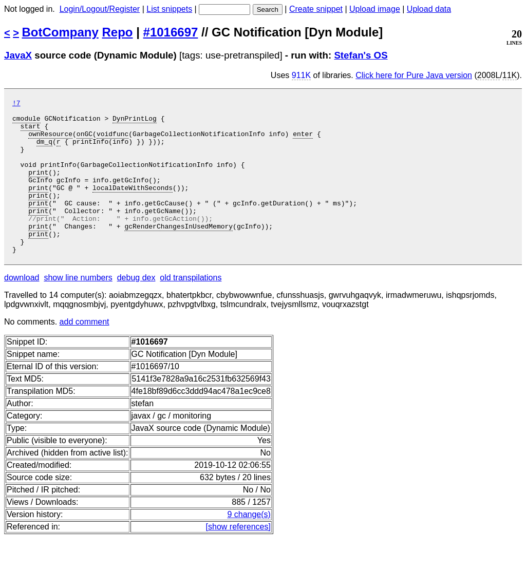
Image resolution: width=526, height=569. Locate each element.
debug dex (136, 308)
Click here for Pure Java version (413, 75)
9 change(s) (249, 545)
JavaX (18, 55)
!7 (16, 104)
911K (301, 75)
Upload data (429, 9)
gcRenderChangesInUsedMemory (178, 252)
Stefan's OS (360, 55)
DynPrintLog (134, 122)
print (38, 187)
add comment (84, 352)
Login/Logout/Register (100, 9)
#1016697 (170, 32)
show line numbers (78, 308)
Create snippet (316, 9)
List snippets (169, 9)
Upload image (374, 9)
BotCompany (60, 32)
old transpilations (190, 308)
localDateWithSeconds (132, 206)
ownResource (50, 141)
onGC (84, 141)
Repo (117, 32)
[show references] (238, 557)
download (22, 308)
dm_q (44, 150)
